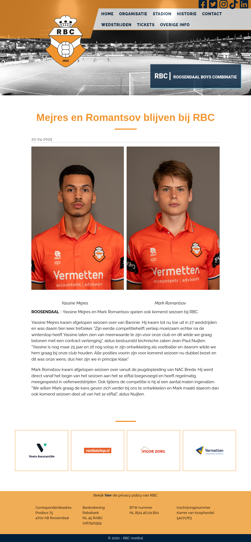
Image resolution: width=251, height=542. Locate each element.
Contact (212, 14)
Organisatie (133, 14)
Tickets (146, 25)
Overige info (175, 25)
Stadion (162, 14)
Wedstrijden (116, 25)
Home (107, 14)
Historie (187, 14)
